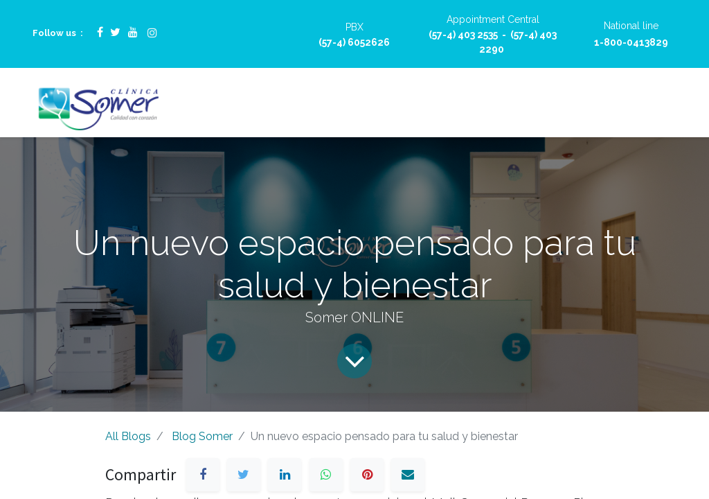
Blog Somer (202, 436)
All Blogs (128, 436)
